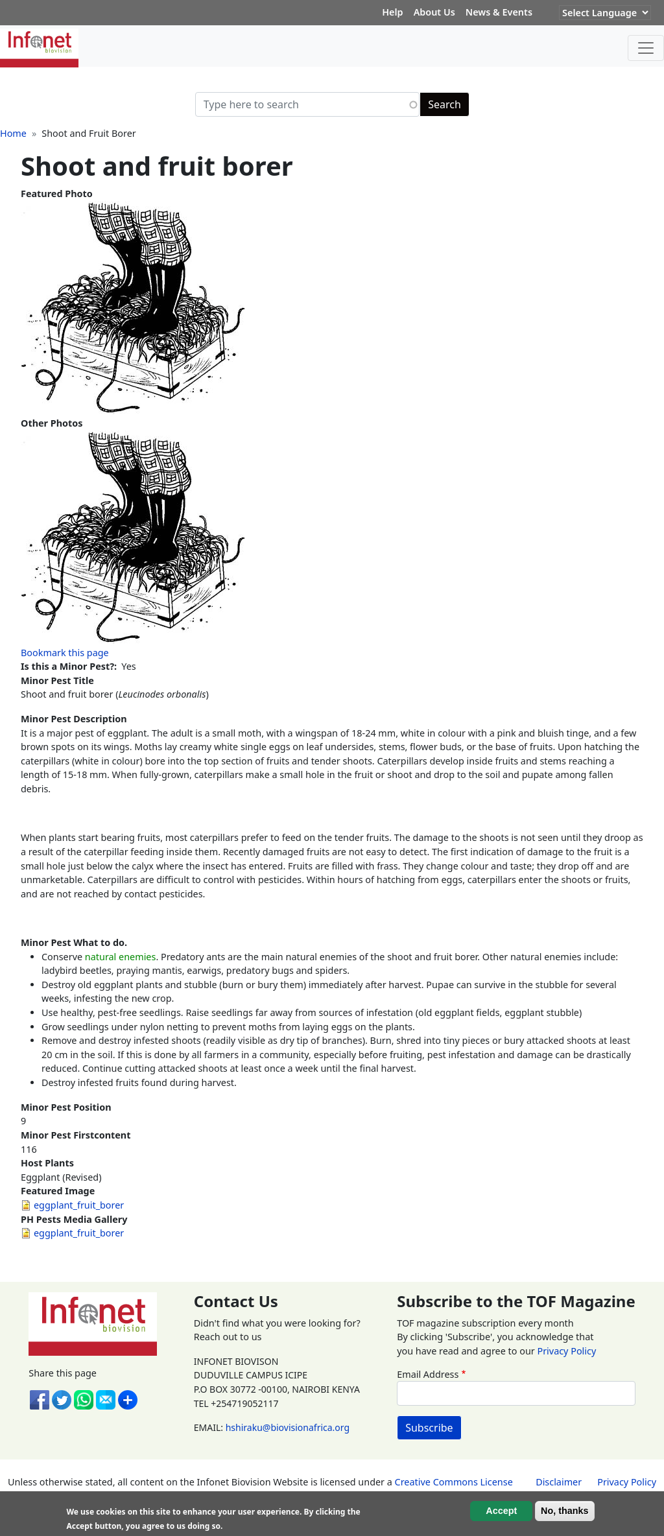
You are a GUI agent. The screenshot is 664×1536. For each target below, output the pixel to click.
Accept (501, 1511)
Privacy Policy (566, 1351)
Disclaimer (559, 1482)
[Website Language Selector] (605, 12)
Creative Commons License (454, 1482)
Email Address (427, 1374)
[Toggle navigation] (646, 48)
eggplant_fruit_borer (79, 1205)
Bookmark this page (65, 652)
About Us (434, 12)
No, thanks (565, 1511)
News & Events (499, 12)
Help (392, 12)
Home (13, 133)
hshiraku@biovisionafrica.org (288, 1427)
